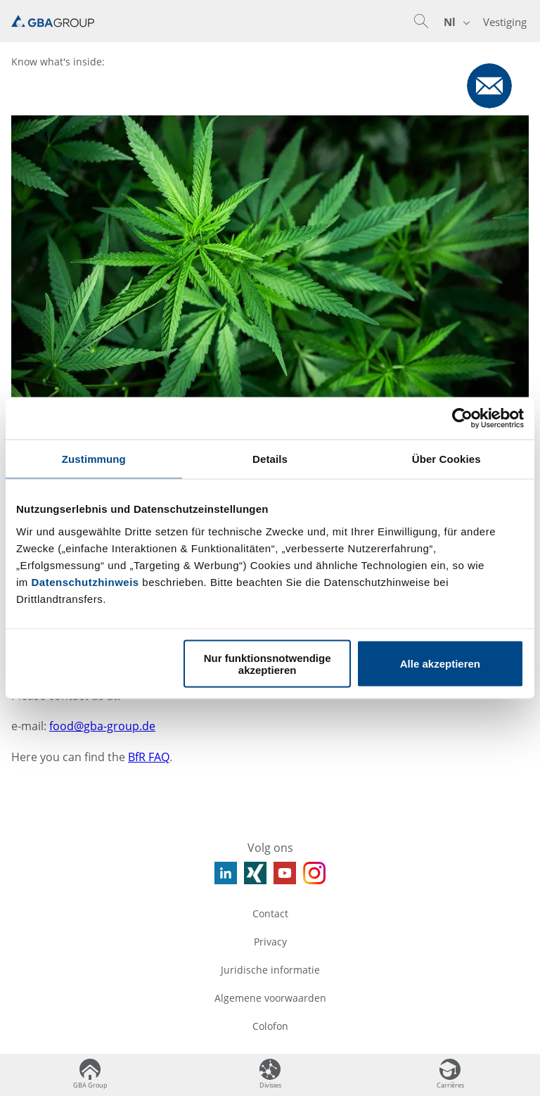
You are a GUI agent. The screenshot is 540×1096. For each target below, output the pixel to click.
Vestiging (505, 22)
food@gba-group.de (102, 726)
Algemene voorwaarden (270, 998)
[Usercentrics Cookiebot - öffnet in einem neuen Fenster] (462, 418)
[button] (421, 21)
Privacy (270, 941)
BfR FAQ (148, 757)
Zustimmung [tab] (94, 459)
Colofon (270, 1026)
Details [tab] (270, 459)
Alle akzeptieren (440, 664)
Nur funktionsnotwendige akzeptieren (267, 663)
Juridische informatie (270, 969)
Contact (270, 913)
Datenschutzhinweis (85, 581)
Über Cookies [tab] (446, 459)
